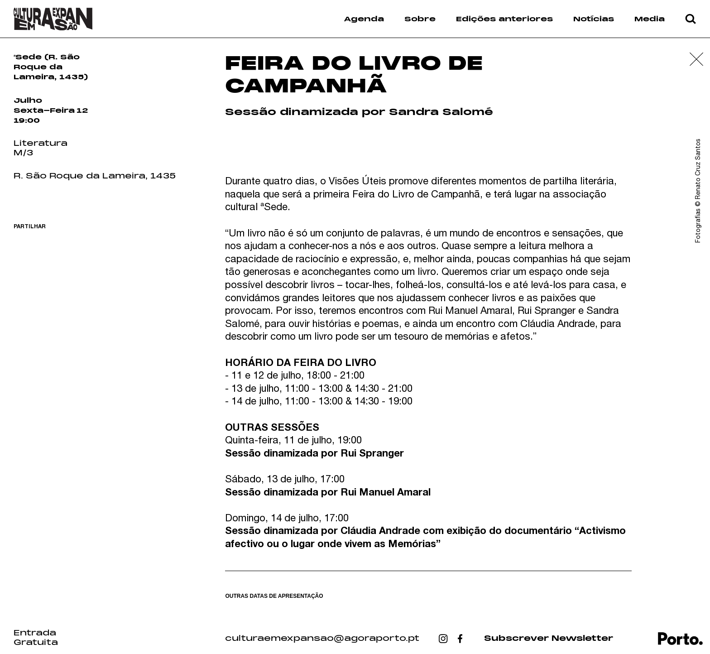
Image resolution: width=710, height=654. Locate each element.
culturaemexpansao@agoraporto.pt (322, 638)
